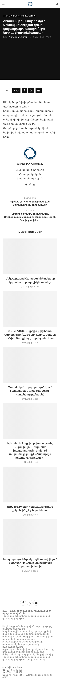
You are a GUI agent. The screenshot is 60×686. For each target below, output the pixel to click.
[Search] (56, 4)
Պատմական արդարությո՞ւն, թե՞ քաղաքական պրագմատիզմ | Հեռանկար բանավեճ (30, 391)
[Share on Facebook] (24, 90)
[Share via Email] (39, 90)
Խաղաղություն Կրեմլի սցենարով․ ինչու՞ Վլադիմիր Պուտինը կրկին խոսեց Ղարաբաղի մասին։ (30, 563)
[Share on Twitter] (31, 90)
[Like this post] (17, 90)
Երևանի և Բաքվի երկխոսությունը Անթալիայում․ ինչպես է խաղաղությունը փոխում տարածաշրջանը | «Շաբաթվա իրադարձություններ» (30, 450)
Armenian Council (18, 37)
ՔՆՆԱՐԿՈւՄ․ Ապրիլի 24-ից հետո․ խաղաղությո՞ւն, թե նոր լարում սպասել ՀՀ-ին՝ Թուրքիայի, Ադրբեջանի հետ (30, 335)
